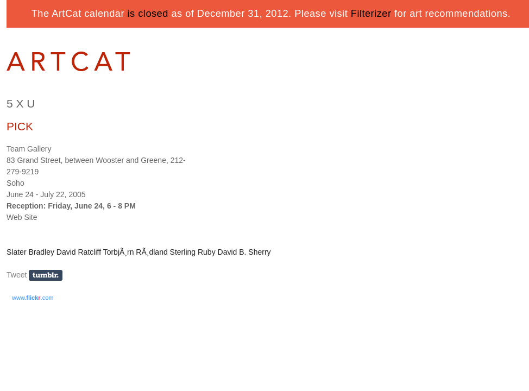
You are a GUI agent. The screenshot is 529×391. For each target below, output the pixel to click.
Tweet (17, 274)
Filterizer (371, 13)
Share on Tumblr (49, 275)
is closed (148, 13)
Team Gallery (29, 148)
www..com (32, 297)
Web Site (22, 217)
